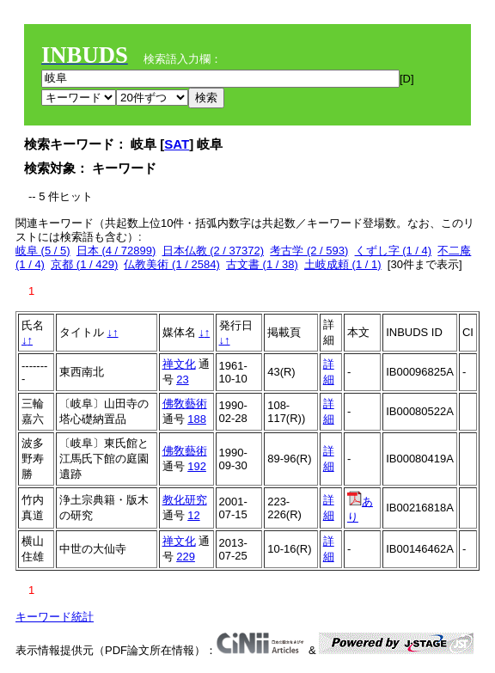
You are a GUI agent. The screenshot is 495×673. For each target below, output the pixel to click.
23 (182, 379)
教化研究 (184, 499)
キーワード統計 (54, 616)
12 (193, 515)
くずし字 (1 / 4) (393, 250)
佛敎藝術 (184, 403)
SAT (176, 144)
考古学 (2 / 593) (309, 250)
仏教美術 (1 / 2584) (171, 264)
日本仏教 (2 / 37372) (213, 250)
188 (196, 419)
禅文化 (179, 364)
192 (196, 466)
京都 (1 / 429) (84, 264)
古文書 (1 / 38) (262, 264)
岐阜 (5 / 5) (42, 250)
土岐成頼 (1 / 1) (343, 264)
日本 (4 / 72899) (116, 250)
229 (185, 556)
